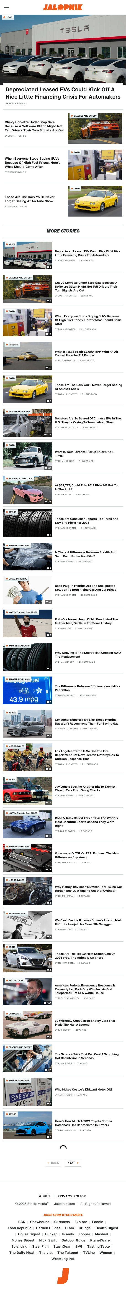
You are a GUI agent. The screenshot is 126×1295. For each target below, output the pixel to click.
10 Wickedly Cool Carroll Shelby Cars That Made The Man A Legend (85, 1022)
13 (50, 601)
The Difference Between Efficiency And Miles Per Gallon (87, 688)
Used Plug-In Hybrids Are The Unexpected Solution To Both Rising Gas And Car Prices (85, 587)
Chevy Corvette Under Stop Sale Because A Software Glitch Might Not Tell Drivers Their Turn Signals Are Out (34, 126)
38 (49, 501)
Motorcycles (16, 746)
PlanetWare (100, 1240)
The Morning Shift (19, 411)
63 (49, 467)
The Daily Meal (21, 1252)
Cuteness (62, 1222)
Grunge (85, 1228)
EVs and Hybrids (18, 578)
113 (49, 434)
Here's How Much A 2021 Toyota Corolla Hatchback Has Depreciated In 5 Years (83, 1123)
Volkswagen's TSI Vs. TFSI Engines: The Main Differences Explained (87, 855)
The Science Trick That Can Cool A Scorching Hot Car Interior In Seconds (87, 1056)
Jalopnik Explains (19, 545)
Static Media (37, 1204)
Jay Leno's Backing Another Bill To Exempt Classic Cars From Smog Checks (85, 788)
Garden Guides (48, 1228)
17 (50, 769)
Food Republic (19, 1228)
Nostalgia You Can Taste (23, 612)
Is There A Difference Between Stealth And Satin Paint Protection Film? (85, 554)
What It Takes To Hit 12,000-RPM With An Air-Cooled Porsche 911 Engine (87, 353)
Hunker (51, 1234)
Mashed (101, 1234)
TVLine (89, 1252)
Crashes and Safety (85, 116)
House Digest (29, 1234)
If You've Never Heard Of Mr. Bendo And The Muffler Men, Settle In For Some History (86, 621)
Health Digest (106, 1228)
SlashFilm (40, 1246)
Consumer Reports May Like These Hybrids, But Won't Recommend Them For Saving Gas (86, 721)
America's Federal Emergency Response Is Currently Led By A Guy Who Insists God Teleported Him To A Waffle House (85, 989)
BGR (21, 1222)
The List (46, 1252)
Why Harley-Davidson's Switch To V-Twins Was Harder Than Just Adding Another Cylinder (88, 888)
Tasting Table (98, 1246)
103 (49, 1003)
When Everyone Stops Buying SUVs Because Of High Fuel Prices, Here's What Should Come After (32, 163)
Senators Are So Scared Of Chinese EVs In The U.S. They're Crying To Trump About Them (88, 420)
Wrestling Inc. (63, 1259)
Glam (69, 1228)
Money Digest (23, 1240)
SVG (78, 1246)
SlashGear (62, 1246)
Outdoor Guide (73, 1240)
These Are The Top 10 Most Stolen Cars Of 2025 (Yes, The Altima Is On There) (85, 955)
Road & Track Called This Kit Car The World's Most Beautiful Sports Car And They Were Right (86, 822)
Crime (12, 947)
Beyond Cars (16, 980)
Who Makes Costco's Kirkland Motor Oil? (83, 1089)
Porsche (14, 344)
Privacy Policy (71, 1196)
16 (50, 802)
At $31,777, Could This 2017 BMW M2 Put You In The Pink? (87, 487)
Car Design (15, 1013)
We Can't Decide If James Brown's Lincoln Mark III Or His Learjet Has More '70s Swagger (88, 922)
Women (106, 1252)
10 (50, 367)
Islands (68, 1234)
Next (71, 1162)
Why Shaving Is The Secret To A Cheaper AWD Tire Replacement (88, 654)
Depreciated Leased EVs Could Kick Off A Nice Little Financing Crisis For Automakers (63, 93)
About (45, 1196)
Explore (81, 1222)
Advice (12, 512)
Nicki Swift (48, 1240)
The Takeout (67, 1252)
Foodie (97, 1222)
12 (50, 334)
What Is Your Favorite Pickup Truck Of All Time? (84, 453)
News (9, 17)
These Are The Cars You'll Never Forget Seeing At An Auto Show (29, 199)
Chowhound (39, 1222)
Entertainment (18, 913)
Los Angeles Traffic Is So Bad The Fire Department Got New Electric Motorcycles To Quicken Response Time (87, 755)
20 (49, 1070)
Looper (84, 1234)
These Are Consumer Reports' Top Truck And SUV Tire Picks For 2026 (86, 520)
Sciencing (19, 1246)
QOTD (77, 152)
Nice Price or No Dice (21, 478)
